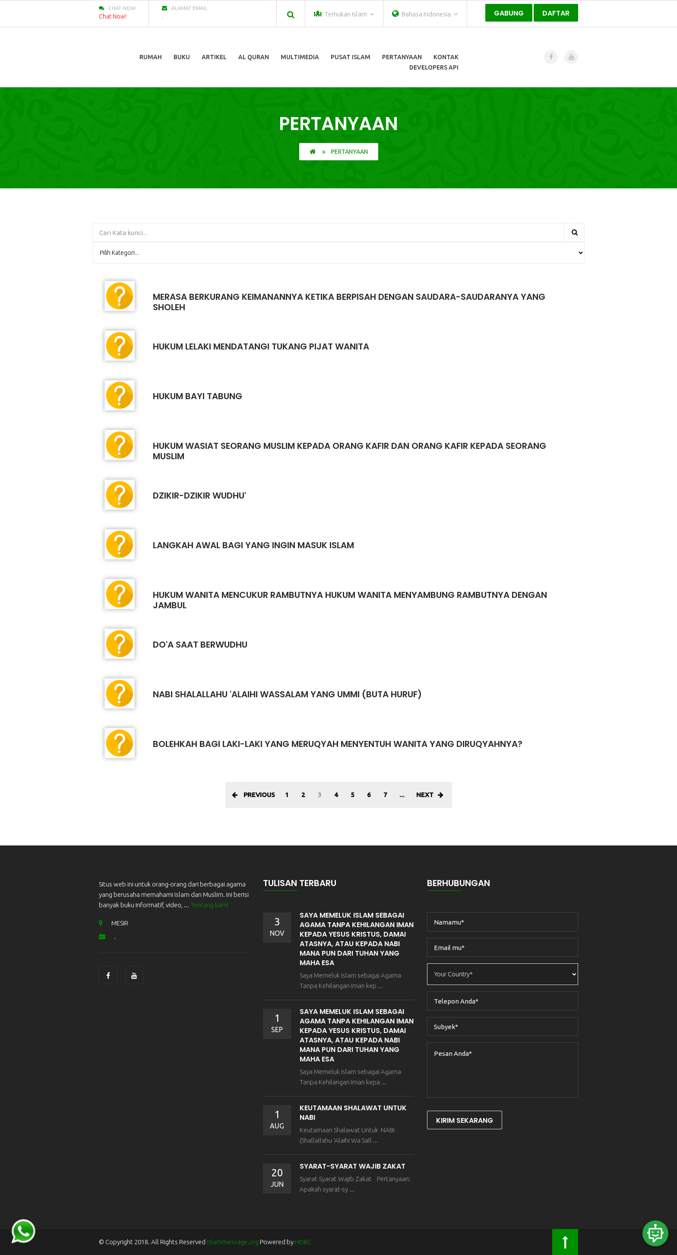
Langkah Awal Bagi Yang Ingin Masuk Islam (253, 545)
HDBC (303, 1241)
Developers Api (434, 67)
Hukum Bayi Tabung (197, 396)
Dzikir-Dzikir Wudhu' (199, 495)
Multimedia (300, 57)
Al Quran (253, 57)
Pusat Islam (350, 57)
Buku (182, 57)
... (402, 794)
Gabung (509, 13)
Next (429, 794)
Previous (253, 794)
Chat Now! (113, 16)
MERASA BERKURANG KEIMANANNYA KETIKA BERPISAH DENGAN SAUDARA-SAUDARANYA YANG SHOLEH (349, 302)
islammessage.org (233, 1241)
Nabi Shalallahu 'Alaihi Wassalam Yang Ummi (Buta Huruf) (287, 694)
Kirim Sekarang (464, 1120)
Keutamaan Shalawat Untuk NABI (353, 1112)
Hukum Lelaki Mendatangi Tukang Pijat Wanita (261, 346)
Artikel (214, 57)
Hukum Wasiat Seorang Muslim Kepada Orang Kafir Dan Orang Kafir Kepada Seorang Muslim (349, 451)
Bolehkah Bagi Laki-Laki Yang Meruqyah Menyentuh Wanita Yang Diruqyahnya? (337, 744)
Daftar (555, 13)
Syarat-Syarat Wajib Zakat (352, 1166)
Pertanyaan (402, 57)
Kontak (446, 57)
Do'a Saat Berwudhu (200, 645)
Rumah (150, 57)
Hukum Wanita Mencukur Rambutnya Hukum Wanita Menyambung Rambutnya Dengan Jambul (350, 600)
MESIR (113, 923)
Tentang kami (209, 905)
